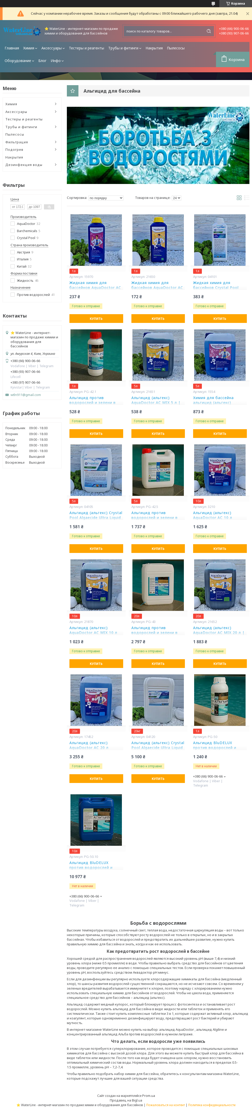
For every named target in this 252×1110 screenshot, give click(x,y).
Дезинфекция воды (23, 164)
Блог (42, 60)
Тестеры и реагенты (86, 48)
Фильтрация (16, 142)
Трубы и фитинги (123, 48)
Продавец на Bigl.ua (126, 1100)
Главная (12, 48)
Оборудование (18, 60)
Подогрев (14, 149)
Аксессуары (51, 48)
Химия (28, 48)
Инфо (56, 60)
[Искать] (209, 31)
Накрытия (154, 48)
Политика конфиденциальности (212, 1105)
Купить (96, 318)
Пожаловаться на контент (165, 1105)
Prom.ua (148, 1095)
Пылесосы (176, 48)
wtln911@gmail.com (26, 395)
